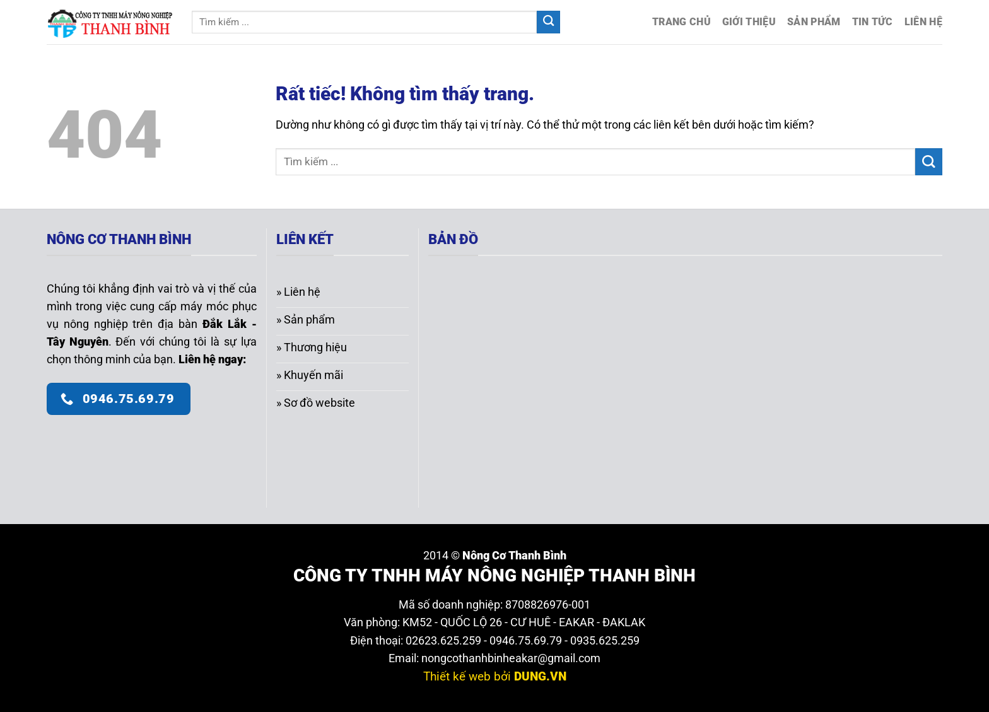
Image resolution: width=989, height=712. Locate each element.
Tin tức (872, 22)
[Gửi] (548, 22)
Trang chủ (681, 22)
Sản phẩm (814, 22)
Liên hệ (923, 22)
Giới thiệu (749, 22)
